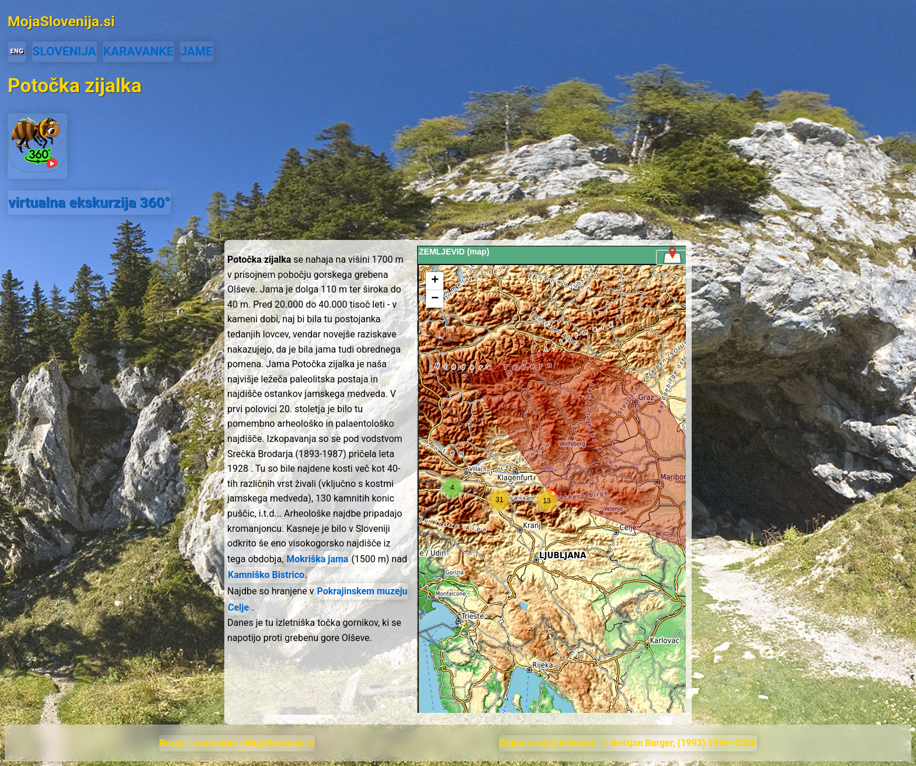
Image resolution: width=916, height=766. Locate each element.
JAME (197, 51)
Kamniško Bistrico (266, 574)
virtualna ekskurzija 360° (89, 202)
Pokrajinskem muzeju (362, 591)
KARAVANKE (138, 51)
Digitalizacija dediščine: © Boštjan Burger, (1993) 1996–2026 (628, 742)
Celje (238, 607)
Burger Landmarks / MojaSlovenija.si (236, 742)
